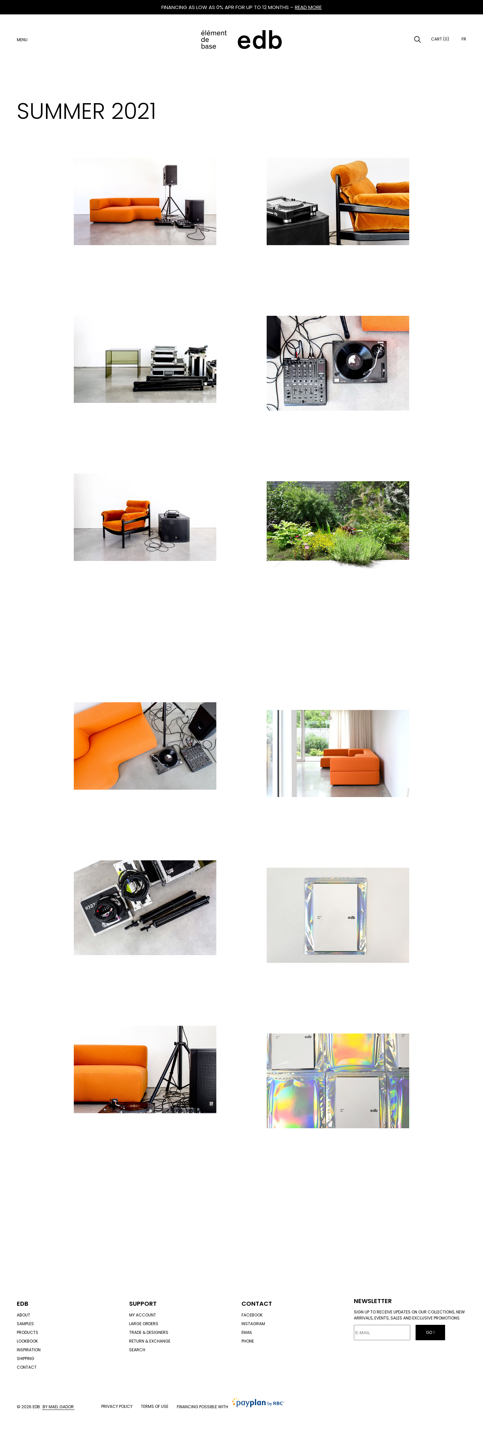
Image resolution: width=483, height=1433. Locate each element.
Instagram (253, 1324)
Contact (27, 1367)
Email (246, 1332)
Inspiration (29, 1350)
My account (142, 1315)
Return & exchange (149, 1341)
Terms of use (154, 1406)
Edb (22, 1303)
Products (27, 1332)
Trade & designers (148, 1332)
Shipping (25, 1358)
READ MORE (308, 7)
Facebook (252, 1315)
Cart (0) (440, 39)
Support (143, 1303)
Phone (247, 1341)
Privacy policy (116, 1406)
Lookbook (27, 1341)
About (23, 1315)
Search (137, 1350)
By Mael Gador (58, 1407)
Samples (25, 1324)
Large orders (143, 1324)
